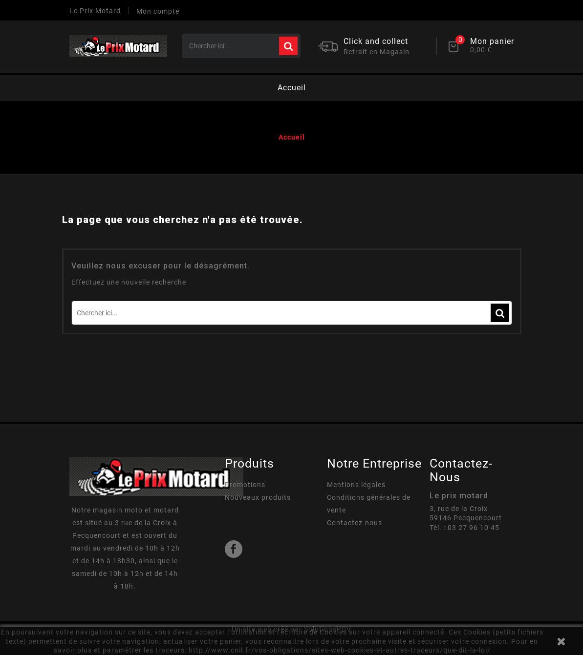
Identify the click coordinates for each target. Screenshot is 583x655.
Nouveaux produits (258, 497)
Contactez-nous (354, 523)
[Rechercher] (241, 46)
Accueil (292, 87)
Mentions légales (356, 485)
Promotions (245, 485)
